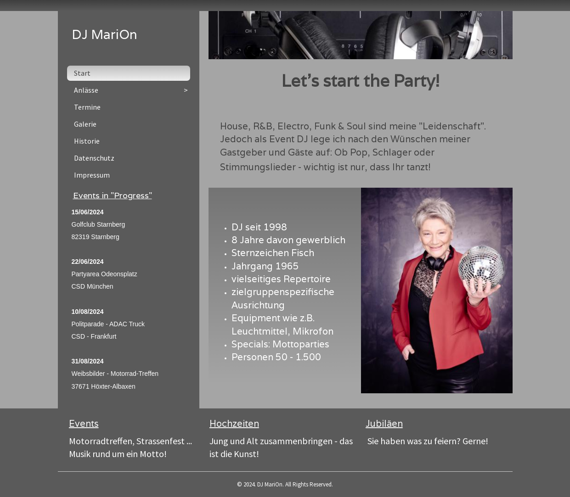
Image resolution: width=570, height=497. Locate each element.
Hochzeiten (234, 424)
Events (84, 424)
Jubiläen (384, 424)
